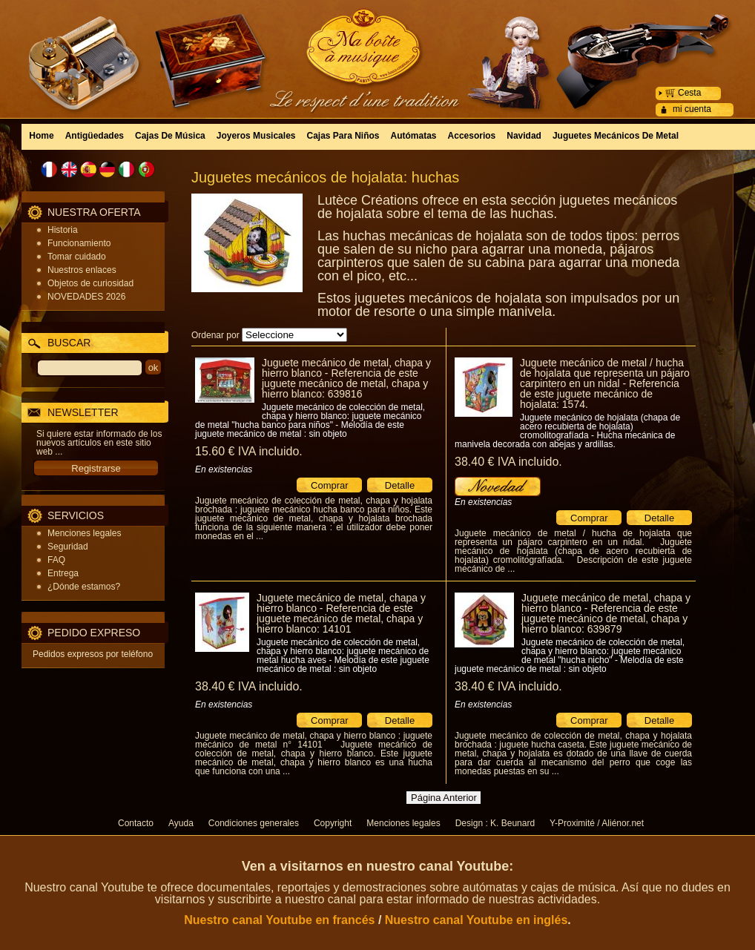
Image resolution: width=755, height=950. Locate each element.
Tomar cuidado (76, 256)
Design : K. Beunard (495, 823)
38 (508, 461)
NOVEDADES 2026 (86, 296)
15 (249, 451)
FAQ (56, 560)
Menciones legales (84, 533)
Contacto (136, 823)
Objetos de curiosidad (90, 283)
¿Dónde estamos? (83, 586)
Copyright (333, 823)
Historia (62, 230)
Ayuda (181, 823)
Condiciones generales (253, 823)
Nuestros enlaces (81, 270)
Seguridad (67, 546)
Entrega (63, 573)
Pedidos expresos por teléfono (93, 654)
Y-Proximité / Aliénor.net (597, 823)
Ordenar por (215, 335)
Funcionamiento (79, 243)
